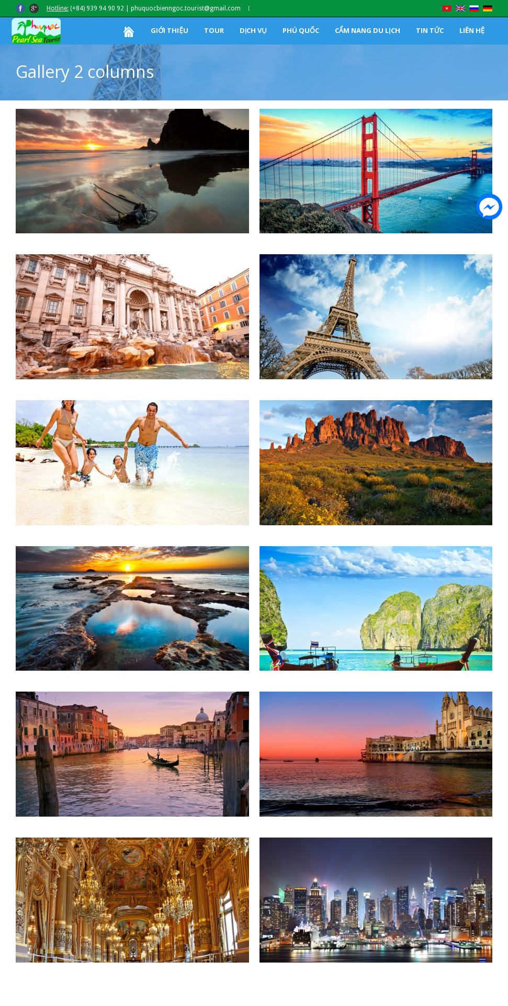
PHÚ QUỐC (301, 30)
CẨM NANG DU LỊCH (367, 30)
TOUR (214, 30)
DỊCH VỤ (253, 30)
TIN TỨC (430, 30)
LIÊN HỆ (471, 30)
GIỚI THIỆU (169, 30)
